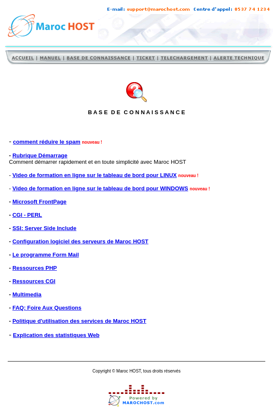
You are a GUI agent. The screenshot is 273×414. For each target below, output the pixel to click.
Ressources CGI (33, 281)
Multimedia (27, 294)
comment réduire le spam (46, 142)
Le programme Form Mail (45, 254)
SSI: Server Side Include (44, 228)
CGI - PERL (27, 215)
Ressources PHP (34, 268)
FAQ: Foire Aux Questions (46, 308)
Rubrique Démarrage (40, 155)
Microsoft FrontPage (39, 201)
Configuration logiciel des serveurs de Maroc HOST (80, 241)
